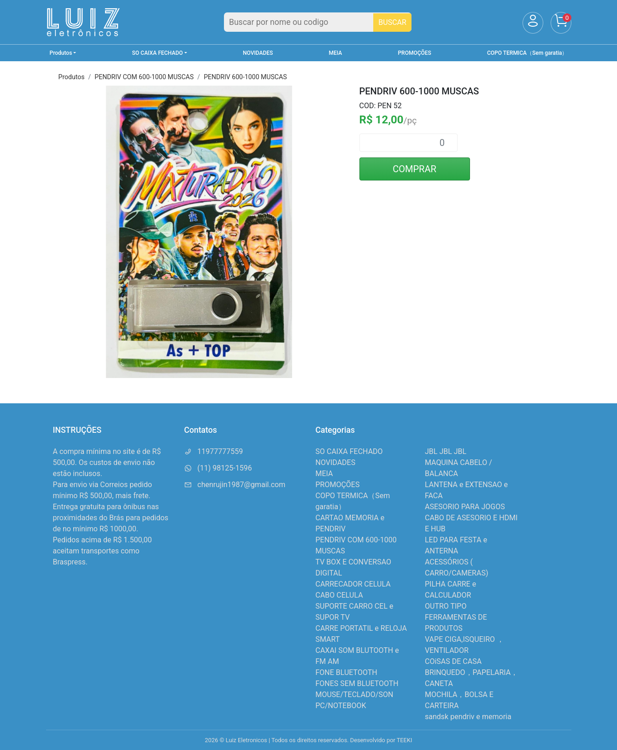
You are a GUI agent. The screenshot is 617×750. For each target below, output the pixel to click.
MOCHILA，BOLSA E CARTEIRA (459, 700)
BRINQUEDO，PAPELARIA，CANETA (471, 678)
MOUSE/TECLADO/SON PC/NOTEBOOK (355, 700)
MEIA (335, 53)
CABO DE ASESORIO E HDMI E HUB (471, 523)
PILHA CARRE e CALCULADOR (450, 589)
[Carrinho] (561, 23)
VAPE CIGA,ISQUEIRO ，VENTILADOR (464, 645)
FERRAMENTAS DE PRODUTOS (456, 623)
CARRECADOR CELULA (353, 584)
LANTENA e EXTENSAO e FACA (466, 490)
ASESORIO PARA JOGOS (465, 506)
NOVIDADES (258, 53)
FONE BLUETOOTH (346, 672)
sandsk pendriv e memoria (468, 716)
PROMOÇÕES (414, 53)
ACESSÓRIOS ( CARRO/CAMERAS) (456, 567)
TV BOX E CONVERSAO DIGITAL (354, 567)
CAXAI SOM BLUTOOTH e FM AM (357, 656)
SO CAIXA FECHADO (349, 451)
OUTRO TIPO (445, 606)
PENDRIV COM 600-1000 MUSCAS (144, 77)
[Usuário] (533, 23)
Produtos (72, 77)
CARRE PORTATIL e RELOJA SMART (361, 634)
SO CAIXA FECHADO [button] (157, 53)
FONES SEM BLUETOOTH (357, 683)
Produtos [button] (61, 53)
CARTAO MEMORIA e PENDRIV (350, 523)
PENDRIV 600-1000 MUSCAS (245, 77)
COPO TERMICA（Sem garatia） (527, 53)
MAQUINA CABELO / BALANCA (458, 468)
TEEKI (404, 740)
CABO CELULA (339, 595)
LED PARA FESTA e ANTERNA (456, 545)
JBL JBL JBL (445, 451)
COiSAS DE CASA (453, 661)
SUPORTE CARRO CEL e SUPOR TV (355, 612)
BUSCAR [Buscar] (392, 22)
